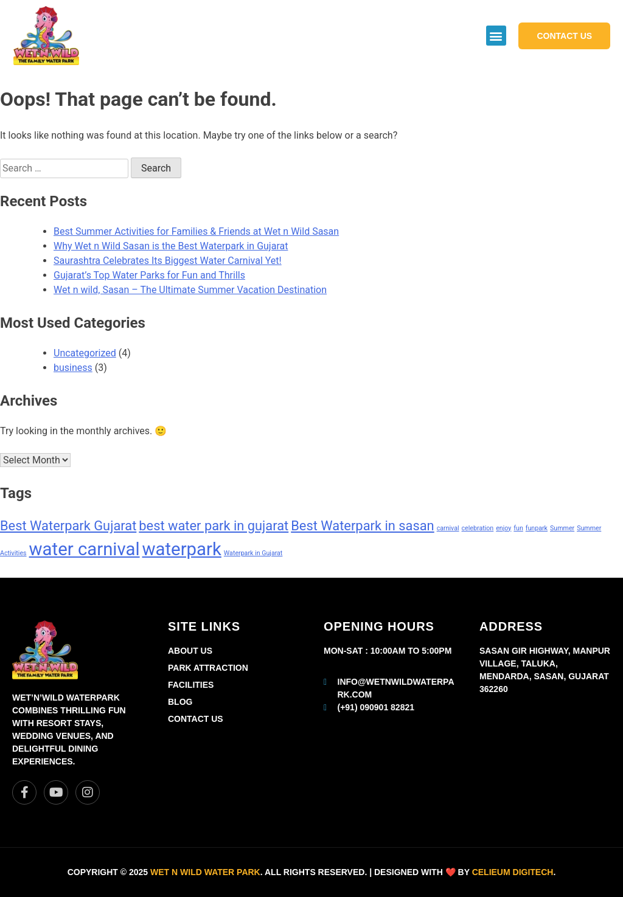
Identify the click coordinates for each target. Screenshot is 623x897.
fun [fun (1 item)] (518, 528)
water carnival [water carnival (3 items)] (84, 549)
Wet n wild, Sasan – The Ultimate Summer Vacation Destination (190, 290)
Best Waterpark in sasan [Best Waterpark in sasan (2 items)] (362, 525)
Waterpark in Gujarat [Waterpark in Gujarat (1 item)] (253, 553)
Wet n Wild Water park (205, 872)
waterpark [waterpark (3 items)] (181, 549)
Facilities (191, 685)
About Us (190, 651)
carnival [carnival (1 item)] (448, 528)
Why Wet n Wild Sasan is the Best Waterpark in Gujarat (171, 246)
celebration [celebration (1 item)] (478, 528)
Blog (180, 702)
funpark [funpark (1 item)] (537, 528)
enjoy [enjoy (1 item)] (503, 528)
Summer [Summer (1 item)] (562, 528)
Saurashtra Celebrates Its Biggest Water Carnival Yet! (168, 260)
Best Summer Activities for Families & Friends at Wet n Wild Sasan (196, 231)
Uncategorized (85, 353)
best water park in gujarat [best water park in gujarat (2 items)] (213, 525)
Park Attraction (208, 668)
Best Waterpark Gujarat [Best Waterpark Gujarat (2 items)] (68, 525)
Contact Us (195, 719)
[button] (496, 36)
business (73, 367)
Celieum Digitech (513, 872)
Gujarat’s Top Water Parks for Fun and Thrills (149, 275)
